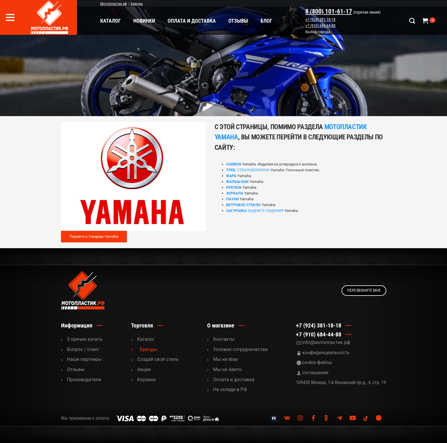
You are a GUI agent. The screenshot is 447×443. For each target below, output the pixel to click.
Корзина (146, 379)
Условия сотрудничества (240, 349)
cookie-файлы (317, 362)
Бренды (148, 349)
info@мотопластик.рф (326, 342)
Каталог (110, 21)
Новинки (144, 21)
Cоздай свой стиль (157, 359)
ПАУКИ (232, 199)
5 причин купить (85, 339)
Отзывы (238, 21)
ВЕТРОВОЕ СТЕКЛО (243, 205)
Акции (144, 369)
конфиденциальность (326, 352)
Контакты (223, 339)
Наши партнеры (84, 359)
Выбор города (318, 32)
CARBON (233, 164)
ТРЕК (231, 170)
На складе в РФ (230, 389)
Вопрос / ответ (83, 349)
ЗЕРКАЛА (234, 193)
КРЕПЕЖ (234, 187)
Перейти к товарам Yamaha (94, 236)
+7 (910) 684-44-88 (321, 25)
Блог (266, 21)
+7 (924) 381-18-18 (321, 19)
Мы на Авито (227, 369)
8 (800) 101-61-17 (329, 11)
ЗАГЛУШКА (236, 210)
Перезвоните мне (364, 290)
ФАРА (231, 176)
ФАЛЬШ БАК (237, 181)
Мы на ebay (225, 359)
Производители (84, 379)
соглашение (315, 372)
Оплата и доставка (192, 21)
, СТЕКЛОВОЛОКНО (253, 170)
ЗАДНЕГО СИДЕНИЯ (265, 210)
